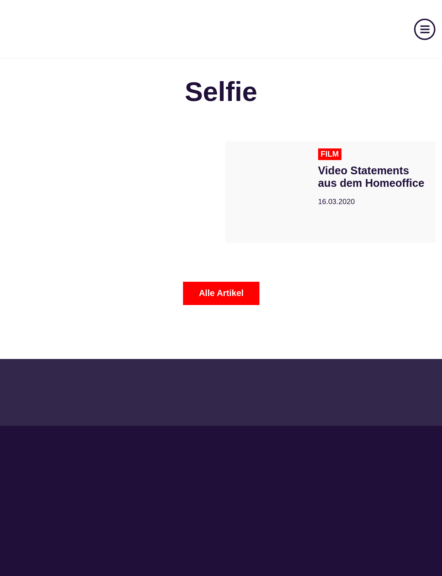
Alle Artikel (221, 293)
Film (330, 154)
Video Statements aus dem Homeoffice (371, 176)
